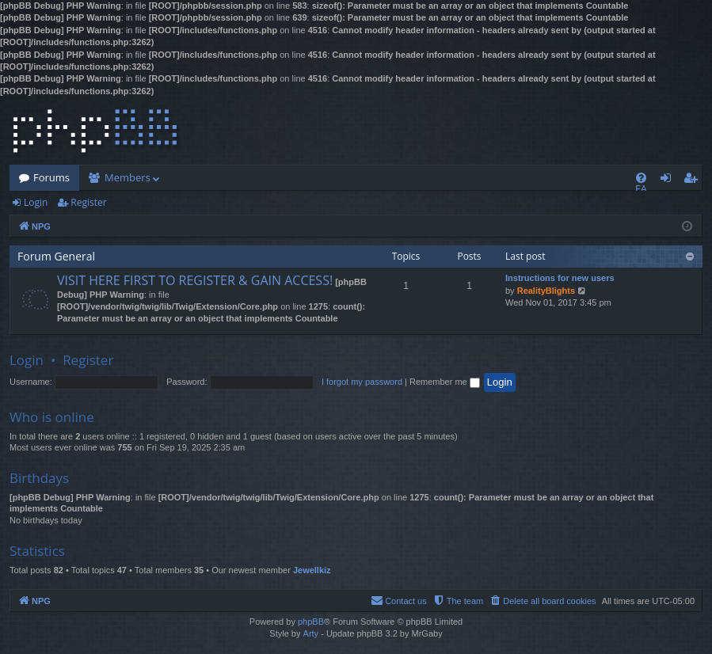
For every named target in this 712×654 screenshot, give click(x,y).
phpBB (311, 621)
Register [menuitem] (693, 180)
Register (88, 202)
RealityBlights (546, 290)
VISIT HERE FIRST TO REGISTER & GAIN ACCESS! (195, 280)
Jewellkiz (312, 570)
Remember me (444, 381)
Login (36, 202)
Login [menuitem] (669, 180)
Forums (51, 177)
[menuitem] (641, 178)
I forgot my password (362, 381)
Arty (311, 633)
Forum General (56, 256)
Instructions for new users (560, 278)
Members (127, 177)
